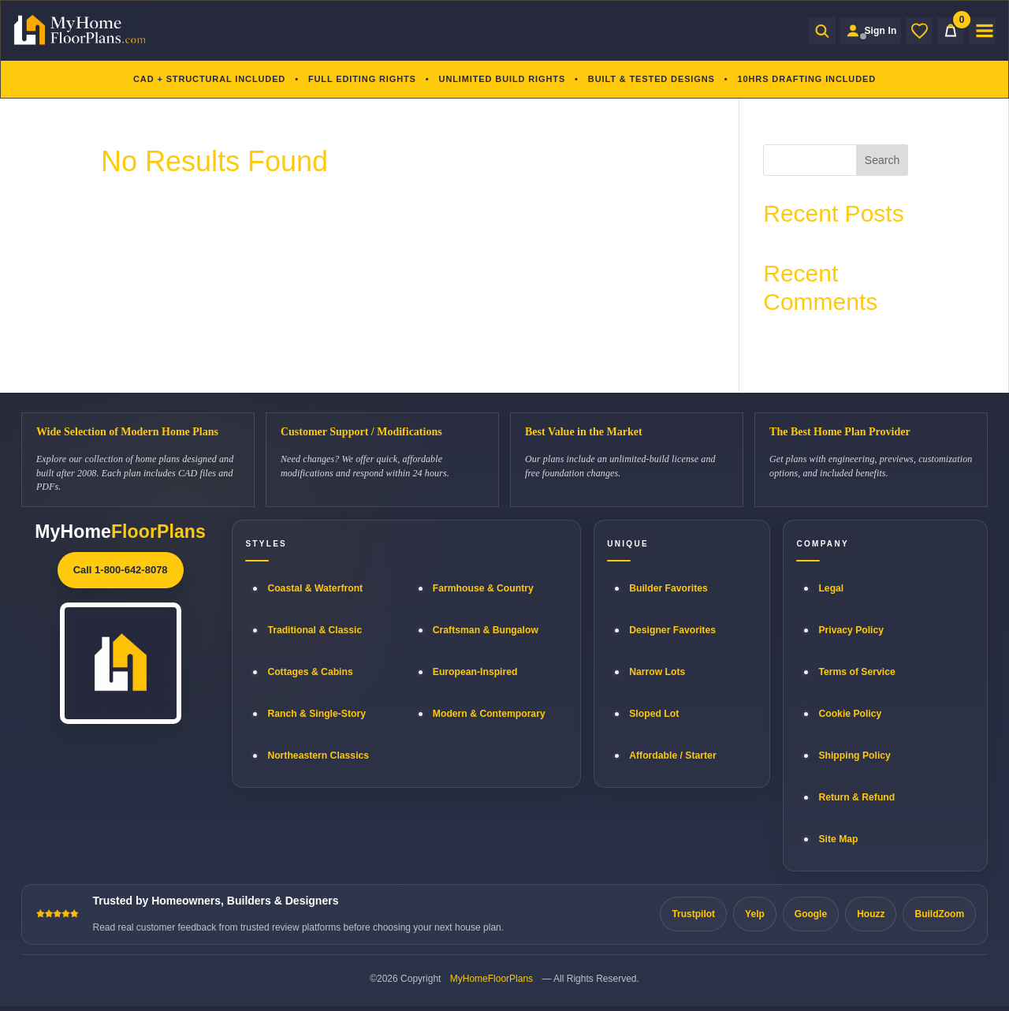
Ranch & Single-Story (316, 713)
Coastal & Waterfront (315, 588)
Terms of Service (856, 671)
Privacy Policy (851, 630)
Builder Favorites (668, 588)
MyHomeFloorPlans (491, 978)
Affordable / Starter (672, 755)
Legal (830, 588)
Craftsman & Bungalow (485, 630)
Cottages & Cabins (309, 671)
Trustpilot (693, 914)
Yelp (755, 914)
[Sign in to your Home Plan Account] (867, 30)
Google (811, 914)
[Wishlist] (919, 30)
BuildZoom (939, 914)
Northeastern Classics (318, 755)
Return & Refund (856, 797)
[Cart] (950, 30)
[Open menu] (982, 30)
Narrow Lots (657, 671)
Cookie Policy (849, 713)
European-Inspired (475, 671)
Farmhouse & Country (483, 588)
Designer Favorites (672, 630)
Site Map (838, 839)
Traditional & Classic (314, 630)
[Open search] (815, 30)
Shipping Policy (854, 755)
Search (882, 160)
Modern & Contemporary (489, 713)
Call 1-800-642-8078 (120, 570)
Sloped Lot (654, 713)
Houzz (870, 914)
